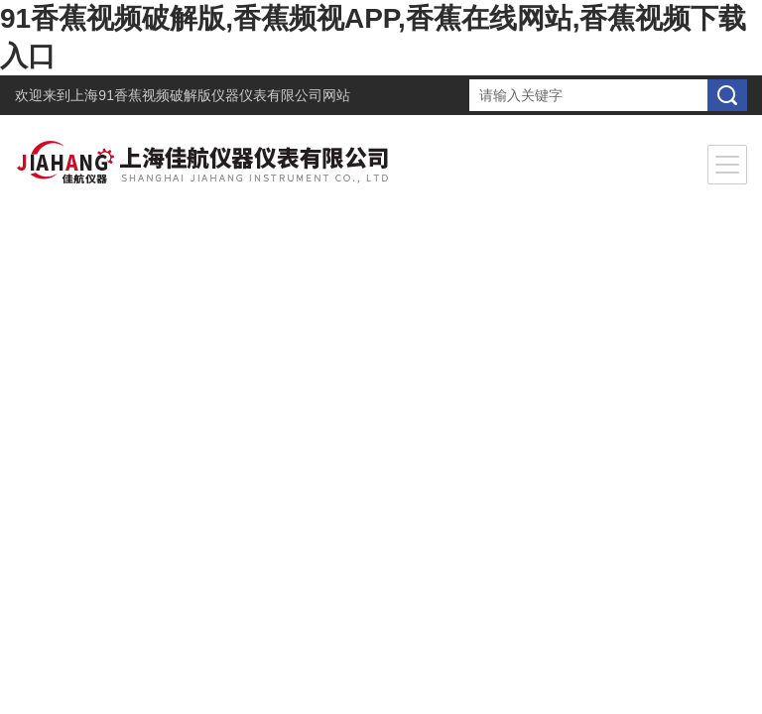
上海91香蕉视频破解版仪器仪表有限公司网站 (210, 95)
